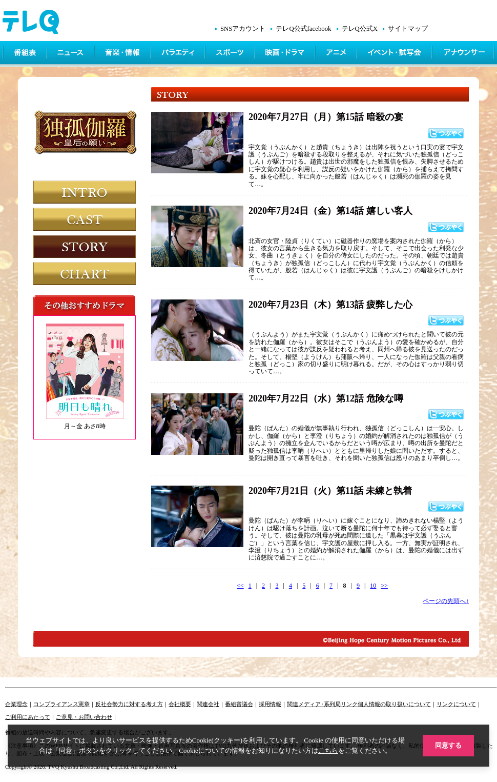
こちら (328, 750)
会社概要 (180, 704)
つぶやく (446, 133)
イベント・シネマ (395, 54)
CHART (84, 273)
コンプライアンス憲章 (61, 704)
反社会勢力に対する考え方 (129, 704)
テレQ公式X (360, 28)
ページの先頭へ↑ (446, 601)
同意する (448, 745)
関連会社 (208, 704)
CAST (84, 219)
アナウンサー (463, 54)
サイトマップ (408, 28)
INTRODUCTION (84, 192)
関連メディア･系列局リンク (322, 704)
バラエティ (179, 54)
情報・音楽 (123, 54)
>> (384, 585)
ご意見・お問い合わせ (84, 717)
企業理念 (16, 704)
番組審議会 (239, 704)
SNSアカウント (242, 28)
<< (240, 585)
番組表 (25, 54)
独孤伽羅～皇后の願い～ (86, 140)
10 (373, 585)
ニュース (71, 54)
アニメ (337, 54)
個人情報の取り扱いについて (394, 704)
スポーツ (231, 54)
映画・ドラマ (286, 54)
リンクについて (456, 704)
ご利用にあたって (27, 717)
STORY (84, 246)
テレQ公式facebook (303, 28)
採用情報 (270, 704)
